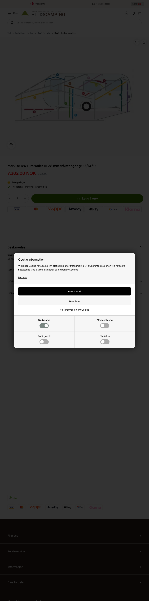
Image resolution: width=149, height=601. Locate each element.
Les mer (22, 277)
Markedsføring (105, 323)
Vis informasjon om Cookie (74, 309)
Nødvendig (44, 323)
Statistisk (105, 339)
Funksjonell (44, 339)
